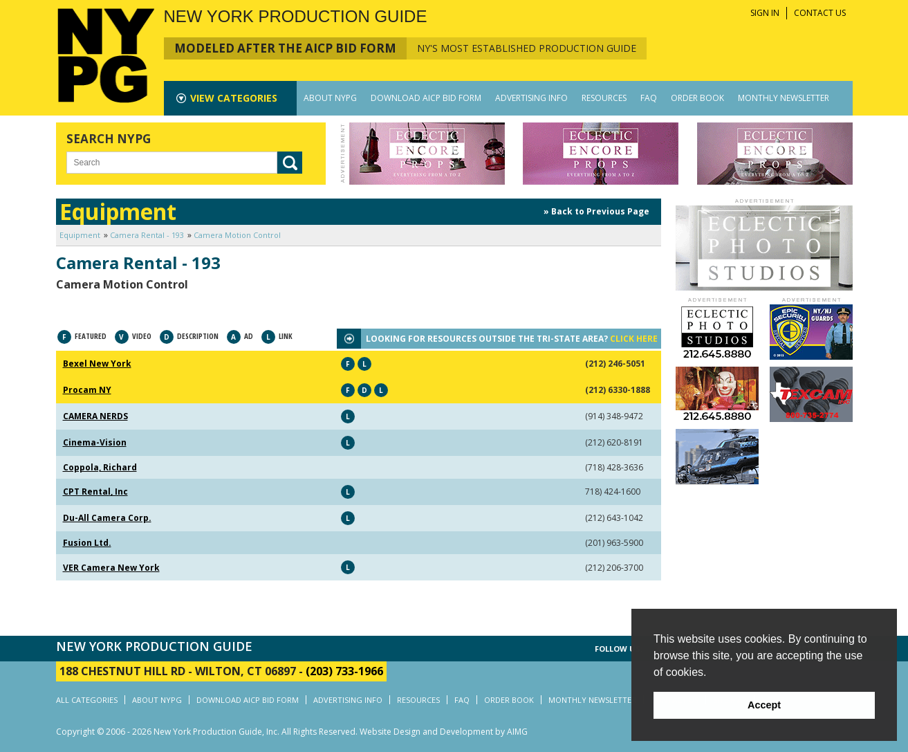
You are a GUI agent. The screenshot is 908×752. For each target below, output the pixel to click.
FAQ (648, 98)
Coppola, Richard (100, 467)
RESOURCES (604, 98)
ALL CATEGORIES (87, 700)
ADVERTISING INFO (531, 98)
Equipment (79, 235)
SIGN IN (764, 13)
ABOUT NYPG (330, 98)
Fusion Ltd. (87, 543)
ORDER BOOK (697, 98)
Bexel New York (97, 363)
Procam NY (87, 390)
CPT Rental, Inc (95, 491)
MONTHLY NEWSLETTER (783, 98)
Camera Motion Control (237, 235)
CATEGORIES (233, 97)
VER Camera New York (111, 568)
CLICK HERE (634, 339)
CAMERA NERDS (95, 416)
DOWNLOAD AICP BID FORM (426, 98)
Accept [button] (764, 704)
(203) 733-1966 (344, 671)
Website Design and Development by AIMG (444, 731)
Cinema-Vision (95, 442)
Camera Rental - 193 (147, 235)
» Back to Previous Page (596, 211)
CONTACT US (820, 13)
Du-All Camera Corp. (107, 518)
